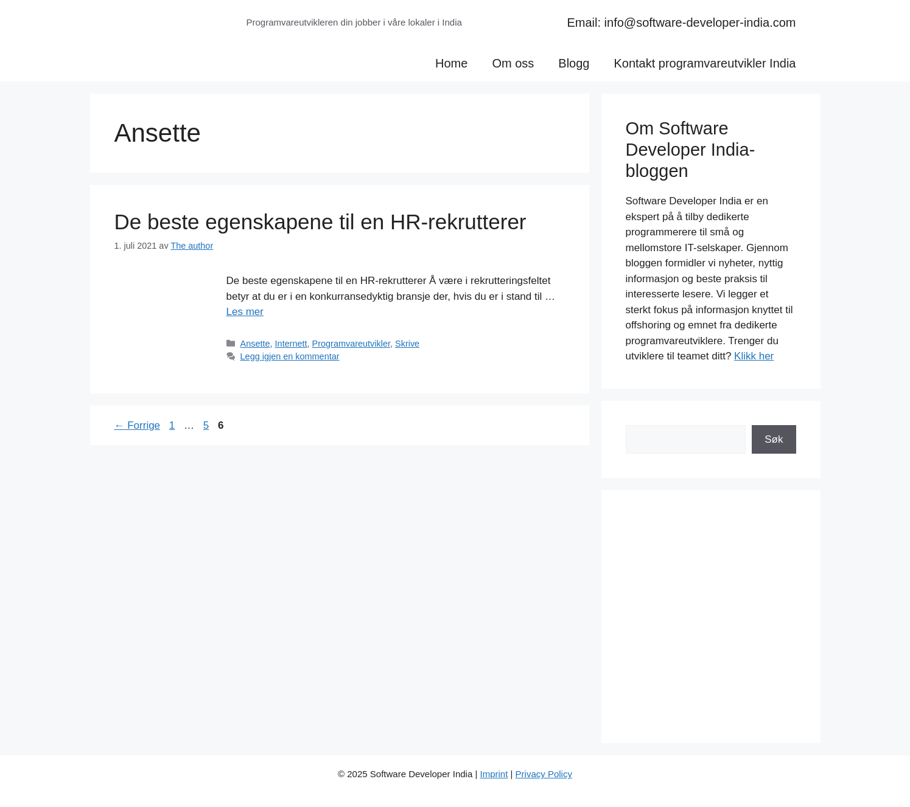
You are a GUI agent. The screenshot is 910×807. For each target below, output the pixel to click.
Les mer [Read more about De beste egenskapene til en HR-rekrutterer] (245, 311)
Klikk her (754, 356)
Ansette (255, 343)
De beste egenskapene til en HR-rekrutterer (320, 222)
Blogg (573, 63)
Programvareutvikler (351, 343)
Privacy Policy (544, 774)
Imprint (494, 774)
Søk (774, 439)
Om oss (513, 63)
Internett (291, 343)
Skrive (407, 343)
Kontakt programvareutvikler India (705, 63)
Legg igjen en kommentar (290, 356)
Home (451, 63)
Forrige (137, 425)
